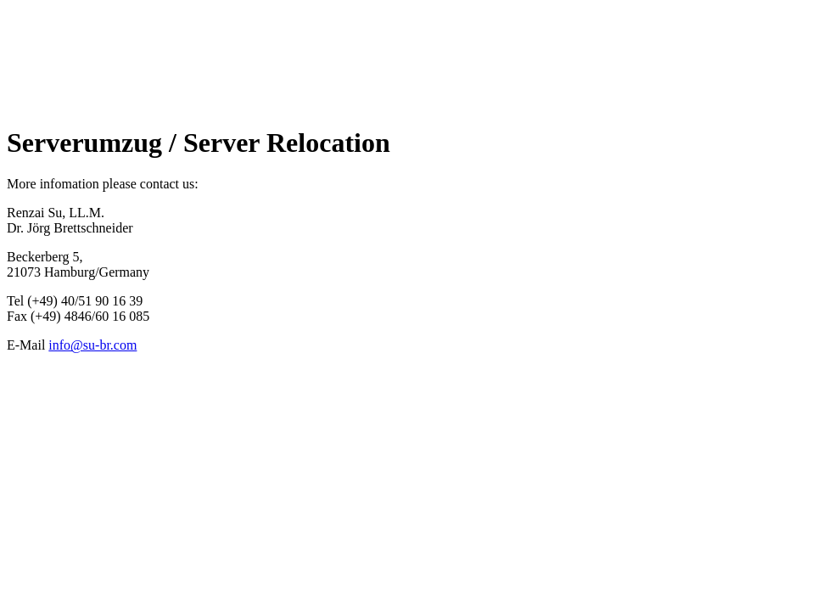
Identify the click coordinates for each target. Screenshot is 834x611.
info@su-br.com (92, 345)
